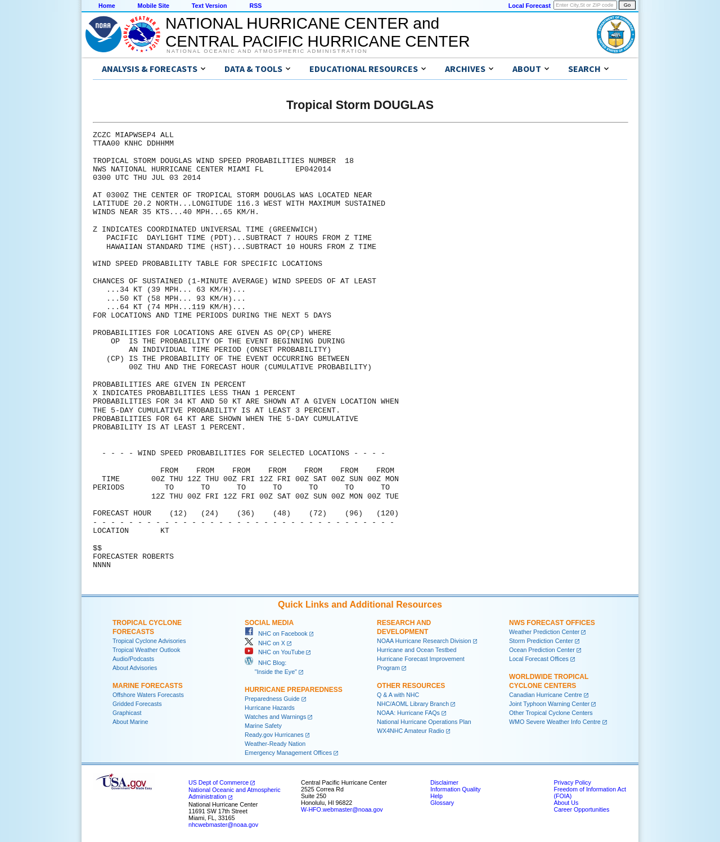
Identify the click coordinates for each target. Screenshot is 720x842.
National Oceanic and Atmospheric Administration (266, 51)
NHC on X (265, 643)
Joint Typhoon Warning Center (549, 703)
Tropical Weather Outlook (146, 649)
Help (436, 796)
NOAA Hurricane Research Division (424, 640)
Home (106, 5)
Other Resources (411, 686)
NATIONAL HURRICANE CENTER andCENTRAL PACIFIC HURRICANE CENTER (317, 32)
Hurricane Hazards (270, 707)
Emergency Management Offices (288, 752)
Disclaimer (444, 782)
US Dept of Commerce (218, 782)
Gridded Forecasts (137, 703)
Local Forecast (529, 5)
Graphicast (127, 712)
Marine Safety (263, 725)
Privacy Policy (572, 782)
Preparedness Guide (272, 698)
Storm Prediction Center (541, 640)
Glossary (442, 802)
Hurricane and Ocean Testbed (416, 649)
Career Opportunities (581, 809)
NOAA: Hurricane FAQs (408, 712)
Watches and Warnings (275, 716)
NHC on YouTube (274, 652)
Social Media (269, 623)
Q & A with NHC (398, 694)
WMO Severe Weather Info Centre (555, 721)
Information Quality (455, 789)
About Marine (130, 721)
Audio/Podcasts (133, 658)
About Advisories (134, 667)
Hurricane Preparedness (294, 690)
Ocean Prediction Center (542, 649)
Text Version (209, 5)
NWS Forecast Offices (552, 623)
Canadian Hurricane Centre (545, 694)
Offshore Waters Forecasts (148, 694)
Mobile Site (153, 5)
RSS (255, 5)
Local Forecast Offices (539, 658)
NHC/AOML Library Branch (413, 703)
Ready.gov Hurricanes (274, 734)
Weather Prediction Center (544, 631)
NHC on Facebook (276, 633)
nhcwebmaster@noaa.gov (223, 824)
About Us (566, 802)
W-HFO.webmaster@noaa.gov (342, 809)
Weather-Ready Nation (275, 743)
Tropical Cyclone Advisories (149, 640)
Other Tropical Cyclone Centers (551, 712)
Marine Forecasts (147, 686)
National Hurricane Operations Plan (424, 721)
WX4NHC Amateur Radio (410, 730)
